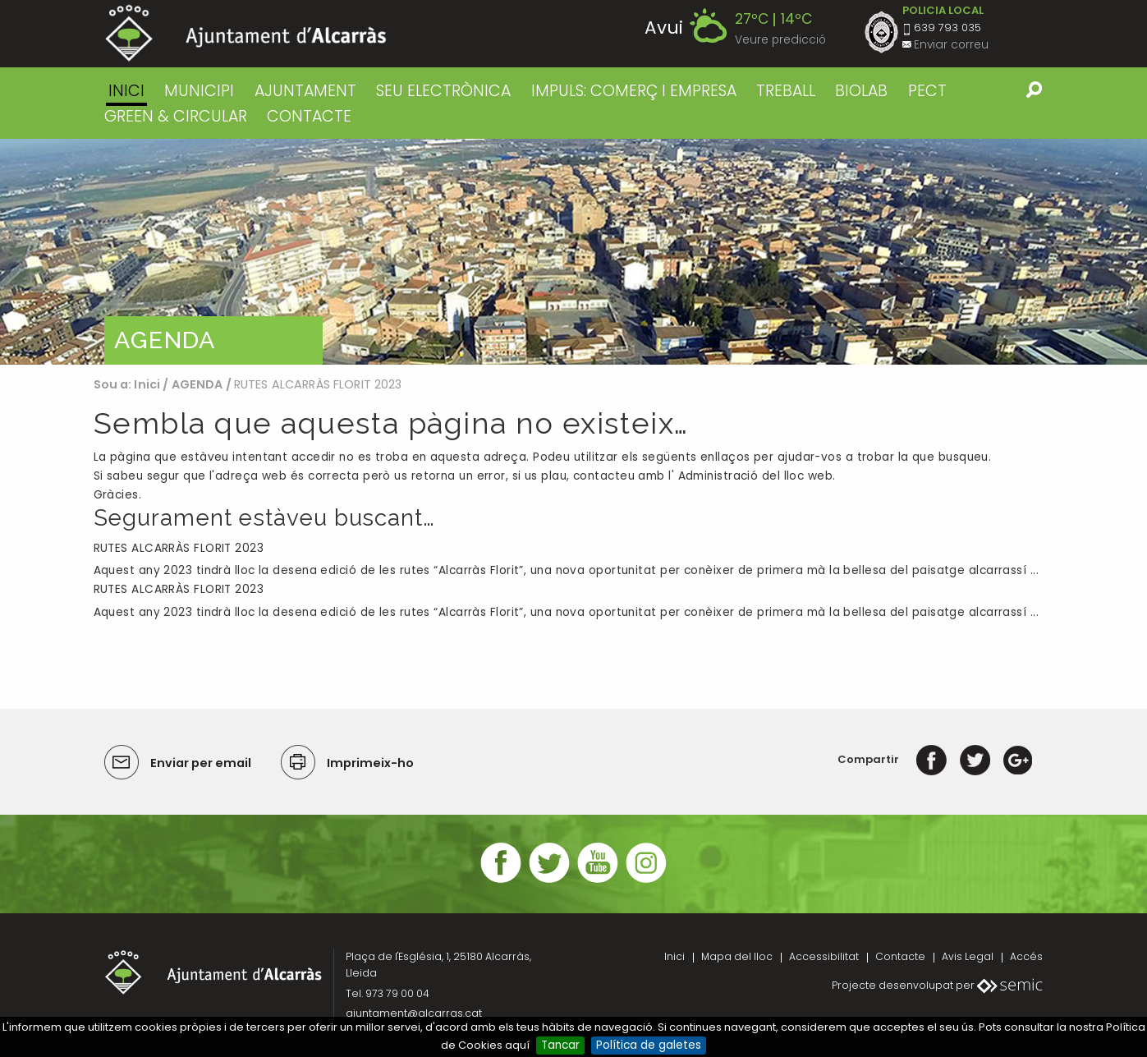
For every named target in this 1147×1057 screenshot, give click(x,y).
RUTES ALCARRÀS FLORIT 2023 (179, 548)
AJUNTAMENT (305, 91)
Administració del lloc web (755, 476)
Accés (1026, 956)
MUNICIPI (199, 91)
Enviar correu (951, 45)
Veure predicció (780, 40)
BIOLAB (861, 91)
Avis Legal (967, 956)
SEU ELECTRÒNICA (443, 91)
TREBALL (785, 91)
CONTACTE (309, 116)
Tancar (560, 1045)
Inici (126, 91)
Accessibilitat (824, 956)
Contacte (900, 956)
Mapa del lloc (737, 956)
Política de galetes (648, 1045)
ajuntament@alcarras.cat (414, 1013)
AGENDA (197, 384)
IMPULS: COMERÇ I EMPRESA (633, 91)
